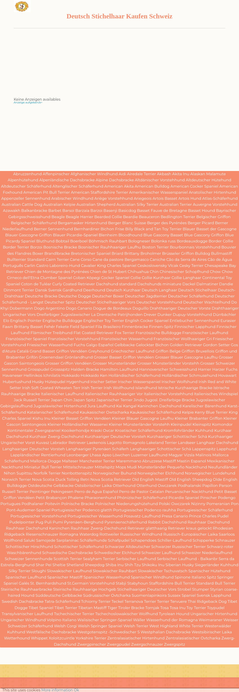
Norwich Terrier (16, 479)
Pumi (58, 522)
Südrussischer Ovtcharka (107, 595)
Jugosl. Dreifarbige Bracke (170, 400)
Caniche (157, 259)
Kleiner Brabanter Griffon (199, 418)
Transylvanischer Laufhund (27, 614)
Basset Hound (201, 210)
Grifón (32, 357)
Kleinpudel (181, 424)
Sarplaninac (67, 540)
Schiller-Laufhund (175, 540)
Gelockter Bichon (152, 345)
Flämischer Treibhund (51, 332)
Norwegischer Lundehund (210, 473)
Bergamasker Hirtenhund (82, 223)
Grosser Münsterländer (114, 363)
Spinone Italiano (190, 577)
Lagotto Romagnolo (126, 442)
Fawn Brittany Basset (22, 326)
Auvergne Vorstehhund (215, 204)
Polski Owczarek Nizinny (182, 503)
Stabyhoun (137, 583)
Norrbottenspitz (77, 473)
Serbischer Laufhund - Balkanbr (187, 559)
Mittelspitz (105, 467)
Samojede (45, 540)
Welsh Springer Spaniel (100, 626)
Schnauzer (225, 540)
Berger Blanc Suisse (127, 223)
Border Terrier (16, 247)
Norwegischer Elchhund (161, 473)
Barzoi (96, 210)
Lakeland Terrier (161, 442)
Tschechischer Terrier (74, 614)
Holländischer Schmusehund (189, 375)
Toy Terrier (196, 608)
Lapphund (226, 449)
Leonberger (77, 455)
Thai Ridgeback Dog (207, 601)
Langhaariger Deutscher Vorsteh (33, 449)
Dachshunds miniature (159, 284)
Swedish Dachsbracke (23, 601)
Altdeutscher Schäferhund (26, 186)
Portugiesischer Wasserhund (95, 516)
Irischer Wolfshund (180, 381)
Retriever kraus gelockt (190, 528)
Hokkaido (70, 375)
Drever (150, 314)
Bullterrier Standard (26, 259)
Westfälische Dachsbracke (51, 632)
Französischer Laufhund (205, 332)
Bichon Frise (112, 229)
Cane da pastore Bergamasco (120, 259)
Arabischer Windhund (72, 198)
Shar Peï (44, 565)
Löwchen (121, 455)
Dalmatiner (207, 284)
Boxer (37, 253)
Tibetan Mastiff (92, 608)
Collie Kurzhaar (156, 277)
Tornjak (152, 608)
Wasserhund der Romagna (172, 620)
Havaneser (12, 375)
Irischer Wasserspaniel (139, 381)
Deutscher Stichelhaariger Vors (105, 302)
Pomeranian (218, 503)
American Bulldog (152, 186)
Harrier (204, 369)
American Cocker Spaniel (194, 186)
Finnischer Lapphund (195, 326)
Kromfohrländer (179, 430)
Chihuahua (138, 271)
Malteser (70, 461)
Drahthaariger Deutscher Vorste (180, 308)
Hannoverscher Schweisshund (168, 369)
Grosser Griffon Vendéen (68, 363)
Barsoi (68, 210)
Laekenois (96, 442)
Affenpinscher (56, 174)
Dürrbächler (224, 314)
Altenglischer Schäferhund (77, 186)
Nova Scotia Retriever (110, 479)
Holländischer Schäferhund (134, 375)
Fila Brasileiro (108, 326)
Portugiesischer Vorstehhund (38, 516)
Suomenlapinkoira (149, 595)
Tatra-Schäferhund (62, 601)
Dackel (188, 284)
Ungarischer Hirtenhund (213, 614)
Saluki (29, 540)
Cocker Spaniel (115, 277)
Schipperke (203, 540)
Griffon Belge (168, 351)
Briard (117, 253)
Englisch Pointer (26, 320)
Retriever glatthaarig (147, 528)
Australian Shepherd (95, 204)
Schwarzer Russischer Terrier (178, 546)
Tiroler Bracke (131, 608)
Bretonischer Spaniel (91, 253)
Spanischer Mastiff (64, 577)
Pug (39, 522)
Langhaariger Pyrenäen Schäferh (97, 449)
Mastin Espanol (191, 461)
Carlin (29, 265)
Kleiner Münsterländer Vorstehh (139, 424)
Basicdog (127, 210)
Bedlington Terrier (178, 217)
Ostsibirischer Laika (93, 485)
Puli (48, 522)
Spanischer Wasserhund (106, 577)
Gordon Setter (216, 345)
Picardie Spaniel (183, 497)
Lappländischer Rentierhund (37, 455)
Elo (6, 320)
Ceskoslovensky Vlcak (157, 265)
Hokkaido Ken (94, 375)
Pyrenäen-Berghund (83, 522)
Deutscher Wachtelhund (206, 302)
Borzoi (36, 247)
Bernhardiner (86, 229)
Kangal (130, 406)
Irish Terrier (92, 388)
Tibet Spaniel (41, 608)
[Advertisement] (119, 66)
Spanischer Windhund (152, 577)
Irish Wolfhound (119, 388)
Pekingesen (62, 491)
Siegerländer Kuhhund (217, 565)
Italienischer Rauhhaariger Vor (114, 394)
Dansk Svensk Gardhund (58, 290)
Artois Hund (189, 198)
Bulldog (202, 253)
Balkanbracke (34, 210)
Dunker (164, 314)
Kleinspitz (201, 424)
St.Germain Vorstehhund (91, 583)
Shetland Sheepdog (85, 565)
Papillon (210, 485)
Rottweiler (109, 534)
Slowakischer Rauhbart (115, 571)
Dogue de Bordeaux (112, 308)
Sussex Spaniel (182, 595)
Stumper (200, 589)
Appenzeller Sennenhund (25, 198)
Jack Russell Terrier (32, 400)
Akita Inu (180, 174)
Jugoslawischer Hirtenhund (60, 406)
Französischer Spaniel (26, 339)
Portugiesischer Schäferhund (205, 510)
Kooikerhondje (75, 430)
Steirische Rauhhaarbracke (26, 589)
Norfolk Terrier (47, 473)
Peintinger (40, 491)
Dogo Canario (79, 308)
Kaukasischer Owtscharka (104, 412)
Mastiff (169, 461)
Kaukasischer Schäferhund (155, 412)
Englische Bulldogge (62, 320)
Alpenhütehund (23, 180)
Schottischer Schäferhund (79, 546)
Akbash (164, 174)
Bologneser (139, 241)
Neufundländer (222, 467)
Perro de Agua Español (96, 491)
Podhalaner (33, 503)
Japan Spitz (84, 400)
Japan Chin (61, 400)
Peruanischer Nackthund (189, 491)
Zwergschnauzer (147, 644)
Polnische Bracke (77, 503)
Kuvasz (42, 442)
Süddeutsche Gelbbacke (58, 595)
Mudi (132, 467)
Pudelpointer (21, 522)
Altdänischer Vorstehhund (160, 180)
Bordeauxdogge (192, 241)
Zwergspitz (174, 644)
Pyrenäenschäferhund (125, 522)
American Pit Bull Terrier (46, 192)
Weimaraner (211, 620)
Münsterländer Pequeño (161, 467)
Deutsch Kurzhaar (123, 290)
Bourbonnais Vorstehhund (195, 247)
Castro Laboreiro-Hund (58, 265)
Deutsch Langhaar (159, 290)
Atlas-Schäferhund (220, 198)
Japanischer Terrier (114, 400)
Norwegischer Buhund (115, 473)
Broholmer (150, 253)
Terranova (133, 601)
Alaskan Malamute (208, 174)
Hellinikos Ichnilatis (42, 375)
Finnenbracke (135, 326)
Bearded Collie (108, 217)
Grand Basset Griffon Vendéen (59, 351)
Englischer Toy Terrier (103, 320)
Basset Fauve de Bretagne (162, 210)
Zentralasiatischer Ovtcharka (193, 638)
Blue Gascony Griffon (204, 235)
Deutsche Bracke (41, 296)
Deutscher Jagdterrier (146, 296)
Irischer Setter (103, 381)
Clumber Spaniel (56, 277)
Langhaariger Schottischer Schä (160, 449)
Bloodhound (130, 235)
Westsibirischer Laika (212, 632)
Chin (154, 271)
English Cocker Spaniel (147, 320)
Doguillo (141, 308)
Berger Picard (201, 223)
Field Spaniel (82, 326)
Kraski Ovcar (102, 430)
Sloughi (39, 571)
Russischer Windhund (141, 534)
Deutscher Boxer (108, 296)
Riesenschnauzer (42, 534)
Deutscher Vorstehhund (159, 302)
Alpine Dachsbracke (115, 180)
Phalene (75, 497)
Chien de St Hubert (108, 271)
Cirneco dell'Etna (23, 277)
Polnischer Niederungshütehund (126, 503)
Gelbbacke (125, 345)
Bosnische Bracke (60, 247)
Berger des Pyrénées (167, 223)
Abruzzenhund (27, 174)
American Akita (119, 186)
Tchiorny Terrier (96, 601)
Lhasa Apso (101, 455)
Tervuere (178, 601)
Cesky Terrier (191, 265)
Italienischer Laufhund (62, 394)
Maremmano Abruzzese (139, 461)
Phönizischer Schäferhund (142, 497)
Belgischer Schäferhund (34, 223)
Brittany (132, 253)
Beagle (58, 217)
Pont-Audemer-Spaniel (28, 510)
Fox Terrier (125, 332)
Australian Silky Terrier (137, 204)
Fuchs (79, 345)
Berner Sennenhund (53, 229)
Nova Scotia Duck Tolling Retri (60, 479)
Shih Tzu (132, 565)
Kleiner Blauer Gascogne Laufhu (143, 418)
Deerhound (94, 290)
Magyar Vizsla (182, 455)
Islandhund (146, 388)
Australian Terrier (176, 204)
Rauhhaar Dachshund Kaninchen (38, 528)
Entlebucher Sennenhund (194, 320)
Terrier (150, 601)
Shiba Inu (115, 565)
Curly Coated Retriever (73, 284)
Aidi (122, 174)
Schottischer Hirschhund (29, 546)
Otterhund (146, 485)
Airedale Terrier (141, 174)
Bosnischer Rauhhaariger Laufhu (109, 247)
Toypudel (216, 608)
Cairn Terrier (57, 259)
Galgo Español (99, 345)
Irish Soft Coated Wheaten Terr (51, 388)
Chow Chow (221, 271)
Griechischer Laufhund (132, 351)
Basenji (110, 210)
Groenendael (51, 357)
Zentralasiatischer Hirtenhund (136, 638)
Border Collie (221, 241)
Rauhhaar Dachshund (208, 522)
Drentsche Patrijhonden (120, 314)
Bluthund (45, 241)
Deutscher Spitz (60, 302)
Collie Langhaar (186, 277)
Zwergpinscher (91, 644)
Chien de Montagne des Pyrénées (57, 271)
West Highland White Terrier (176, 626)
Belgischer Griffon (213, 217)
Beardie (130, 217)
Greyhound (99, 351)
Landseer (187, 442)
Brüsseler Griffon (178, 253)
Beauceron (149, 217)
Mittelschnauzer (78, 467)
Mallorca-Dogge (45, 461)
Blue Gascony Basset (163, 235)
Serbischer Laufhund (136, 559)
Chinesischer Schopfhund (184, 271)
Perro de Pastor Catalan (141, 491)
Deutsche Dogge (75, 296)
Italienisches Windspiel (216, 394)
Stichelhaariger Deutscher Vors (146, 589)
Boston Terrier (155, 247)
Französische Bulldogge (158, 332)
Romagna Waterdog (79, 534)
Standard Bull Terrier (215, 583)
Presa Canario (175, 516)
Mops (120, 467)
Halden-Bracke (85, 369)
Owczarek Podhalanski (179, 485)
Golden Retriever (186, 345)
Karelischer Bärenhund (205, 406)
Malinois (203, 455)
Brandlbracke (57, 253)
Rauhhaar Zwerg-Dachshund (98, 528)
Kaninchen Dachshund (160, 406)
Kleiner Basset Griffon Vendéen (81, 418)
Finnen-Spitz (161, 326)
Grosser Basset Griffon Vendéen (124, 357)
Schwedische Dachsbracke (67, 552)
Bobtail (62, 241)
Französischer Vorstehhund (74, 339)
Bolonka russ (163, 241)
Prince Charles (202, 516)
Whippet (39, 638)
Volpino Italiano (62, 620)
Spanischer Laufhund (25, 577)
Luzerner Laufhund (149, 455)
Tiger (112, 608)
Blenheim (108, 235)
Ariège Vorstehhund (113, 198)
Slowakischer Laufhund (69, 571)
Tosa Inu (177, 608)
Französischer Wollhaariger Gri (182, 339)
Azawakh (11, 210)
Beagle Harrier (79, 217)
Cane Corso (81, 259)
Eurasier (228, 320)
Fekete (62, 326)
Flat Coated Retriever (94, 332)
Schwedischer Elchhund (117, 552)
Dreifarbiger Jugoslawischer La (66, 314)
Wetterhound (17, 638)
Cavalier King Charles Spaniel (108, 265)
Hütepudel (55, 381)
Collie (135, 277)
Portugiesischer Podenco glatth (81, 510)
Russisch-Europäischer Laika (190, 534)
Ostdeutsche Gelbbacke (51, 485)
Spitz (211, 577)
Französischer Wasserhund (127, 339)
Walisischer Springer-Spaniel (104, 620)
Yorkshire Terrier (91, 638)
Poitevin (52, 503)
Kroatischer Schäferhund (138, 430)
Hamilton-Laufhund (119, 369)
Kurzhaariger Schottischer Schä (177, 436)
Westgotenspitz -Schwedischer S (108, 632)
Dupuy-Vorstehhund (192, 314)
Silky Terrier (19, 571)
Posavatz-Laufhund (142, 516)
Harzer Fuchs (224, 369)
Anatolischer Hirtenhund (212, 192)
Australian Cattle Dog (22, 204)
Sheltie (58, 565)
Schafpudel (119, 540)
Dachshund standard (116, 284)
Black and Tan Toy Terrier (158, 229)
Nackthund (196, 467)
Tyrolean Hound (174, 614)
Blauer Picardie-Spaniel (75, 235)
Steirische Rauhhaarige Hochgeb (84, 589)
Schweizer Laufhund (160, 552)
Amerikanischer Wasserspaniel (158, 192)
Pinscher (208, 497)
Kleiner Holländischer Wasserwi (77, 424)
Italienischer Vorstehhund (168, 394)
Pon (235, 503)
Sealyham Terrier (99, 559)
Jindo (138, 400)
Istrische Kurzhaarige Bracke (185, 388)
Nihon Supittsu (18, 473)
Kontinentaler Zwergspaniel (34, 430)
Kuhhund (204, 430)
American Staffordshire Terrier (99, 192)
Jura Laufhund (101, 406)
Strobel (184, 589)
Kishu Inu (41, 418)
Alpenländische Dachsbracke (67, 180)
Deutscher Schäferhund (191, 296)
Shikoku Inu (153, 565)
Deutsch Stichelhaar (197, 290)
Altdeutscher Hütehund (208, 180)
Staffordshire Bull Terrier (172, 583)
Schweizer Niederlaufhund (206, 552)
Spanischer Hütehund (209, 571)
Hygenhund (77, 381)
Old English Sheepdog (190, 479)
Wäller (139, 620)
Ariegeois (142, 198)
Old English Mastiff (150, 479)
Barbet (54, 210)
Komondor (222, 424)
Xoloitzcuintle (61, 638)
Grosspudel (38, 369)
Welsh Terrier (135, 626)
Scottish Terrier (68, 559)
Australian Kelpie (59, 204)
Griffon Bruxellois (198, 351)
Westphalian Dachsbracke (166, 632)
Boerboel (79, 241)
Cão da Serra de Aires (186, 259)
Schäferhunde (93, 540)
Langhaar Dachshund (217, 442)
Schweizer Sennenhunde (29, 559)
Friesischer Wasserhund (50, 345)
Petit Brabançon (51, 497)
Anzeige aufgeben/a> (28, 102)
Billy (129, 229)
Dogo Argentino (49, 308)
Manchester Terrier (97, 461)
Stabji (120, 583)
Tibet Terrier (65, 608)
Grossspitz (60, 369)
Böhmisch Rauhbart (107, 241)
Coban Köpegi (86, 277)
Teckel (117, 601)
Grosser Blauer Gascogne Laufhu (186, 357)
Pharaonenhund (100, 497)
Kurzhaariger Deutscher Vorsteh (115, 436)
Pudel (223, 516)
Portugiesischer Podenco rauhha (144, 510)
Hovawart (227, 375)
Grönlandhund (79, 357)
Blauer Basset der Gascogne (210, 229)
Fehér (49, 326)
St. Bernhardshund (48, 583)
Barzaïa (82, 210)
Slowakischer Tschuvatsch (162, 571)
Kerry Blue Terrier (211, 412)
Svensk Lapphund (214, 595)
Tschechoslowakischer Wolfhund (126, 614)
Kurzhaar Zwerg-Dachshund (56, 436)
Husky (38, 381)
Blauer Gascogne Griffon (28, 235)
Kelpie (188, 412)
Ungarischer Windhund (23, 620)
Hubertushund (17, 381)
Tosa (164, 608)
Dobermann (21, 308)
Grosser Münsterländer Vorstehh (168, 363)
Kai (119, 406)
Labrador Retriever (68, 442)
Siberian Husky (179, 565)
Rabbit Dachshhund (167, 522)
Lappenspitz (204, 449)
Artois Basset (165, 198)
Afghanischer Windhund (94, 174)
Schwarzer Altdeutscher (127, 546)
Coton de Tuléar (36, 284)
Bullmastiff (221, 253)
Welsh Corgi (65, 626)
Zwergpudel (118, 644)
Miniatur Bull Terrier (43, 467)
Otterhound (124, 485)
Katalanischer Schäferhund (53, 412)
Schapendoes (143, 540)
